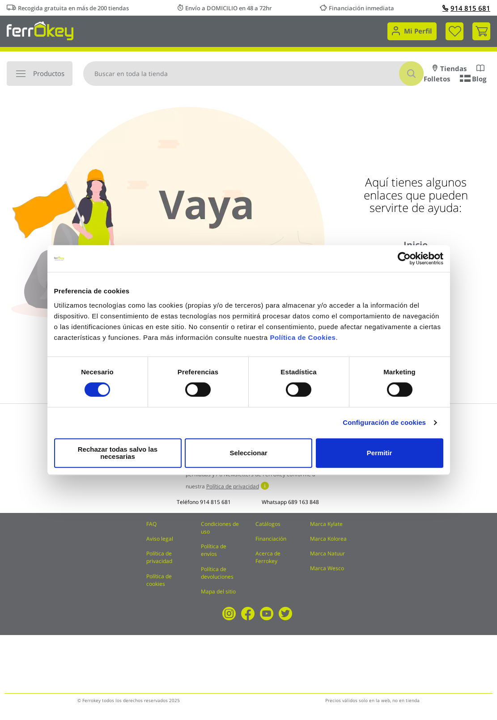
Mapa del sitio (218, 591)
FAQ (151, 524)
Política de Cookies (303, 341)
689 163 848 (303, 502)
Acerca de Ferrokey (267, 557)
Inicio (416, 245)
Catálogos (267, 524)
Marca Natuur (327, 553)
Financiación (270, 538)
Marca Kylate (326, 524)
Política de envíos (213, 550)
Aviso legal (159, 538)
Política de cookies (159, 580)
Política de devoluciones (217, 572)
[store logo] (40, 30)
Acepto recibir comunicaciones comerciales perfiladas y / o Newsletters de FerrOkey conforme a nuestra (250, 476)
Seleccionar (247, 453)
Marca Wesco (327, 568)
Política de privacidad (159, 557)
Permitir (379, 453)
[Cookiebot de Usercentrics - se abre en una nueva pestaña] (404, 262)
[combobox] (253, 73)
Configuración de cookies (384, 426)
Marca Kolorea (328, 538)
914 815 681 (466, 8)
